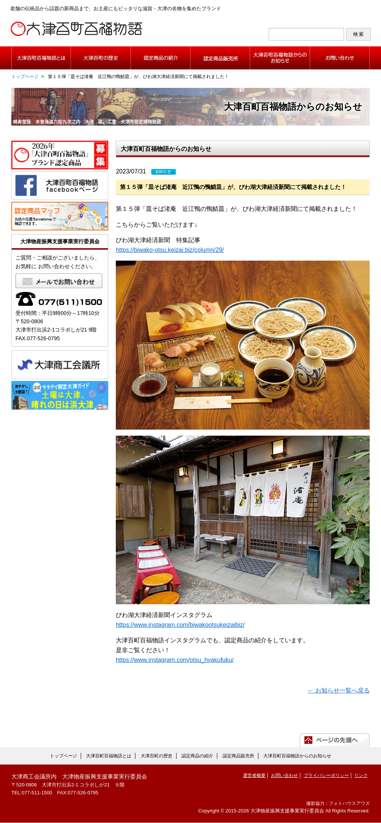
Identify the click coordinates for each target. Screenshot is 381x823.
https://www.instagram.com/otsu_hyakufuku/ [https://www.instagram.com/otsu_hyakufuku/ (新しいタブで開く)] (175, 660)
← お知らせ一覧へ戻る (339, 691)
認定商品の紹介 (197, 756)
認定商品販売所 (238, 756)
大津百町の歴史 (156, 756)
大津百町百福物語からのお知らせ (297, 756)
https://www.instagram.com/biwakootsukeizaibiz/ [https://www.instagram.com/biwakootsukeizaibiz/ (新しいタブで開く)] (180, 625)
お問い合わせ (284, 776)
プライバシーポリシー (326, 776)
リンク (361, 776)
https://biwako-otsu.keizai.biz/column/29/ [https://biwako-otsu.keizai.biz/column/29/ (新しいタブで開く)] (170, 250)
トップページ (24, 77)
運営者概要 (254, 776)
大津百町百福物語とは (108, 756)
